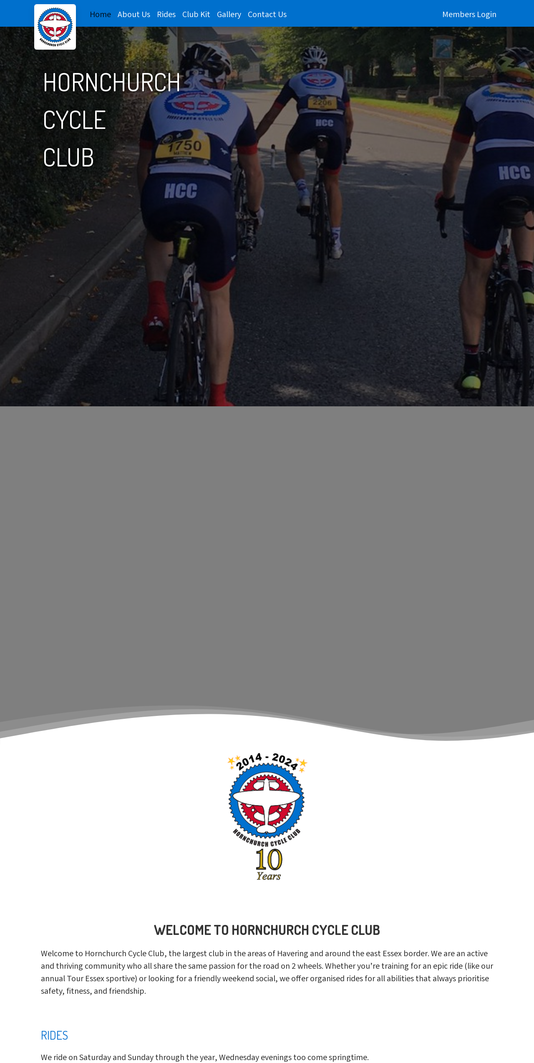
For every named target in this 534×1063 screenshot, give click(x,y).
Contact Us (267, 15)
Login (486, 15)
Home (100, 15)
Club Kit (196, 15)
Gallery (229, 15)
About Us (134, 15)
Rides (166, 15)
